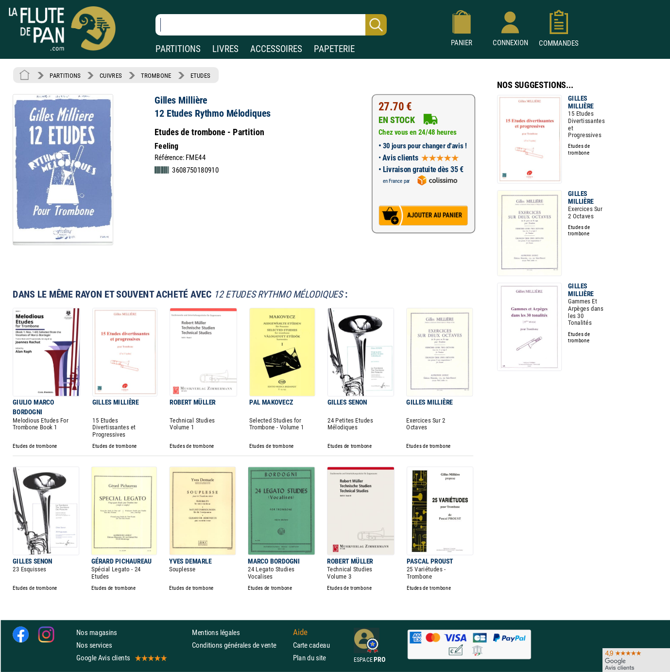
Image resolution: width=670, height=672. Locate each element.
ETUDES (200, 75)
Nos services (94, 645)
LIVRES (225, 48)
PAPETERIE (334, 48)
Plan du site (309, 658)
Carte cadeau (311, 645)
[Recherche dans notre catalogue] (271, 24)
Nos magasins (96, 632)
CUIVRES (111, 75)
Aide (300, 632)
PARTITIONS (178, 48)
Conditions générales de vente (240, 645)
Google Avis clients (121, 658)
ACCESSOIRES (276, 48)
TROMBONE (156, 75)
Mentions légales (216, 632)
